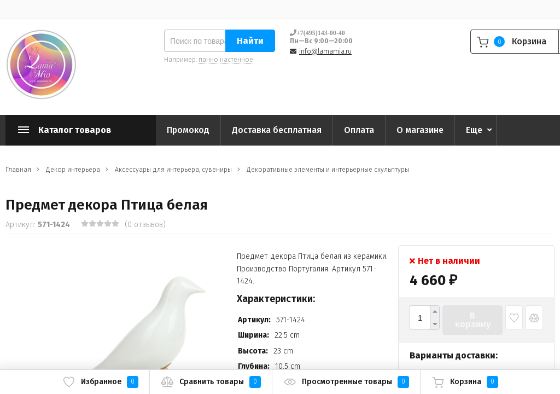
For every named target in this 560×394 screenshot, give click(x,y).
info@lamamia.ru (325, 51)
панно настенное (226, 59)
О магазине (420, 130)
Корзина (464, 382)
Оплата (359, 130)
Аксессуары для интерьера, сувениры (173, 169)
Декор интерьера (73, 169)
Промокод (188, 130)
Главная (18, 169)
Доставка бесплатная (277, 130)
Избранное (100, 382)
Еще (474, 130)
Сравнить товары (211, 382)
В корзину (473, 319)
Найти (250, 41)
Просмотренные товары (346, 382)
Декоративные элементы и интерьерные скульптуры (328, 169)
